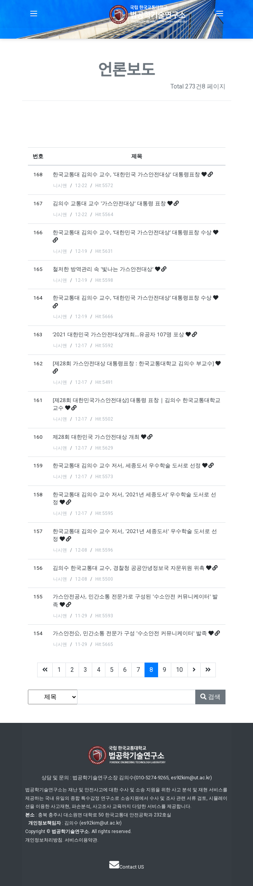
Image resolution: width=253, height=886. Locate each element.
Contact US (126, 867)
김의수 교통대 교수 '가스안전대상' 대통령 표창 (110, 203)
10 (179, 669)
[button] (34, 13)
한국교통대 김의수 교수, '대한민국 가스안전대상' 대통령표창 (127, 174)
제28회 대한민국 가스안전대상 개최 (97, 436)
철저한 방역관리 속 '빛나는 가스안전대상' (104, 269)
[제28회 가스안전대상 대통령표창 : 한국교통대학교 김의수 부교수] (134, 363)
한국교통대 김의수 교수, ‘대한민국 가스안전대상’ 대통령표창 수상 (133, 232)
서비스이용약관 (81, 840)
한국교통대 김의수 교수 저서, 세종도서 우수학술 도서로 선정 (127, 465)
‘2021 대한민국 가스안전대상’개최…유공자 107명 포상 (119, 334)
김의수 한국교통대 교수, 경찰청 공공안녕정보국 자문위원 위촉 (129, 567)
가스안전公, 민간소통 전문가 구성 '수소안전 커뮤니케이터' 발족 (130, 633)
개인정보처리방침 (43, 840)
